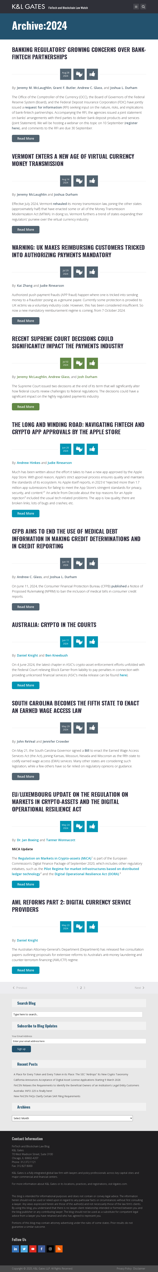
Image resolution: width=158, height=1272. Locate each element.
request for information (43, 107)
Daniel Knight (27, 655)
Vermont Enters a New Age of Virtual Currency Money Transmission (73, 160)
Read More (25, 138)
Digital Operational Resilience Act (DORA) (87, 874)
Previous (21, 988)
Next (138, 988)
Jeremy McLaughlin (32, 194)
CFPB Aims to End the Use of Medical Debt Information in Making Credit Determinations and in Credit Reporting (76, 538)
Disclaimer (139, 1268)
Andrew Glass (58, 377)
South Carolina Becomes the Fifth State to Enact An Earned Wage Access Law (75, 707)
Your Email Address (22, 1036)
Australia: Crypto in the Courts (54, 624)
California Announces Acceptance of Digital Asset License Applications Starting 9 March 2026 (67, 1079)
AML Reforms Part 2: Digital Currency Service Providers (71, 906)
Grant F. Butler (64, 88)
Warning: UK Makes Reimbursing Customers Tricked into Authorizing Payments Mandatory (78, 251)
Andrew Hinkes (28, 463)
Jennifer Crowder (56, 741)
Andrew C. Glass (89, 88)
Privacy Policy (124, 1268)
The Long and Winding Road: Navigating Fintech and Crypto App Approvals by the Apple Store (78, 428)
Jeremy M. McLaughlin (33, 88)
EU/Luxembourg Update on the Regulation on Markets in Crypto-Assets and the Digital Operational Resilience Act (70, 801)
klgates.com (120, 1184)
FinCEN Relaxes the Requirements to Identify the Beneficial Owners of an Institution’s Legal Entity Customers (76, 1085)
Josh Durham (87, 377)
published (119, 586)
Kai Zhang (25, 285)
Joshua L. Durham (123, 88)
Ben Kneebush (56, 655)
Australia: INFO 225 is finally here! (33, 1091)
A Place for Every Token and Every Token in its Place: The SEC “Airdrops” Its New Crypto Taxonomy (71, 1074)
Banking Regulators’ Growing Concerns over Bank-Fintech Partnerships (79, 53)
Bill (87, 750)
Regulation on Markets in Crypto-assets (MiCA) (54, 858)
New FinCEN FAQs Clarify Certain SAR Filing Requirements (47, 1096)
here (123, 675)
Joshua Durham (66, 194)
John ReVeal (26, 741)
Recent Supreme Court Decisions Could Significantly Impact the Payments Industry (67, 342)
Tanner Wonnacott (60, 840)
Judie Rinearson (52, 285)
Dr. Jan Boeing (28, 840)
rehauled (60, 204)
